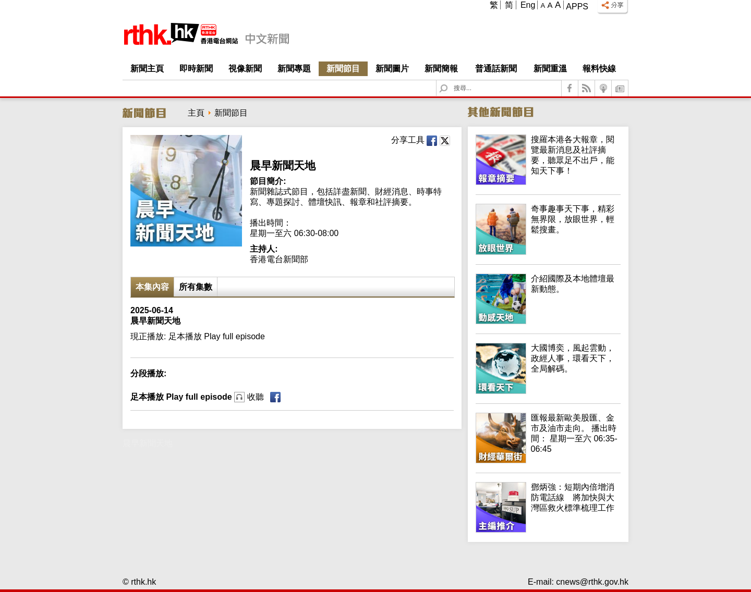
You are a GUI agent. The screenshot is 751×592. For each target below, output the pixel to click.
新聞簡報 (441, 68)
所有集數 (195, 286)
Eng (527, 5)
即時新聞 (196, 68)
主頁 (196, 112)
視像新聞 (245, 68)
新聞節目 (343, 68)
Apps (577, 6)
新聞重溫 (550, 68)
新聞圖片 (392, 68)
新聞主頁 (147, 68)
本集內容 (152, 286)
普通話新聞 (496, 68)
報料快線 (599, 68)
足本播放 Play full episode (197, 396)
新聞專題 (294, 68)
